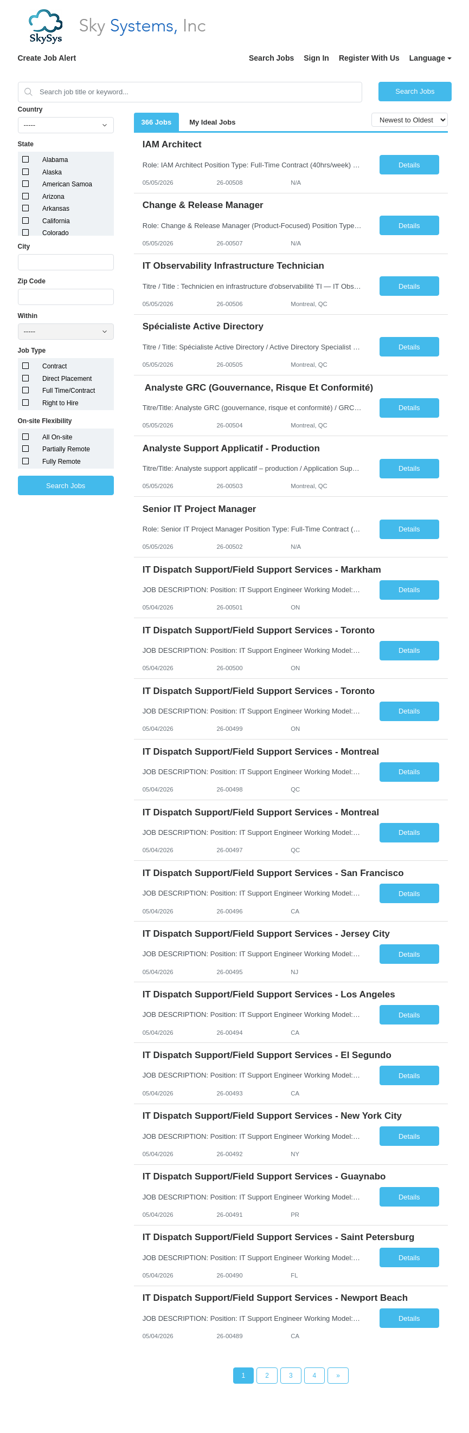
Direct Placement (67, 378)
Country (30, 109)
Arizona (53, 196)
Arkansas (55, 208)
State (26, 144)
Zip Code (32, 281)
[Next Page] (338, 1375)
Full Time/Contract (68, 390)
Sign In (316, 58)
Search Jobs (271, 58)
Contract (54, 366)
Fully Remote (61, 461)
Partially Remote (66, 449)
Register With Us (369, 58)
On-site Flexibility (45, 421)
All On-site (57, 437)
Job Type (32, 350)
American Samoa (67, 184)
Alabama (55, 160)
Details (409, 165)
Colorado (55, 233)
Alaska (52, 172)
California (56, 221)
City (24, 246)
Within (28, 316)
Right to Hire (60, 403)
